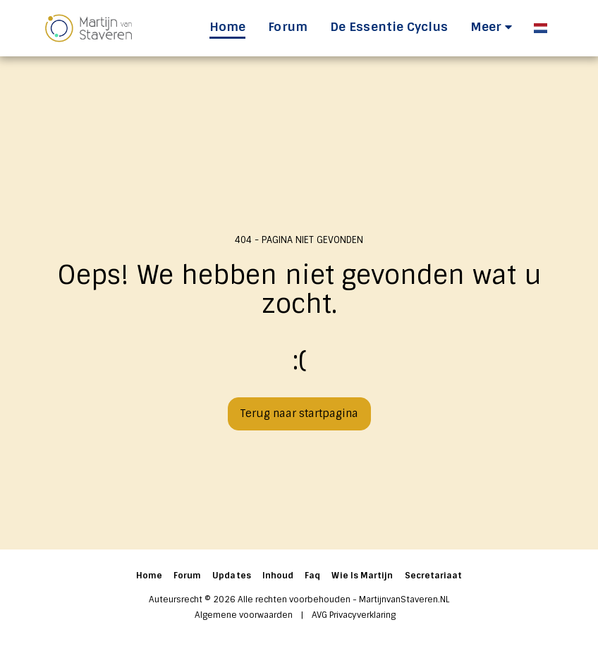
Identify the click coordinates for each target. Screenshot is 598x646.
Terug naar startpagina (299, 413)
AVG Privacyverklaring (354, 615)
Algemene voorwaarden (244, 615)
